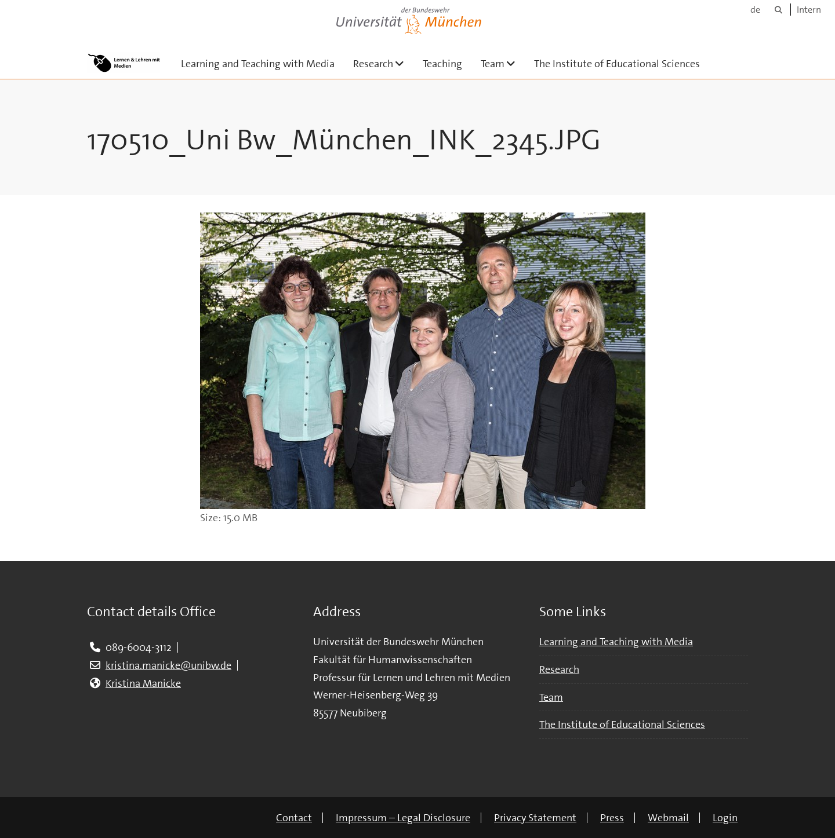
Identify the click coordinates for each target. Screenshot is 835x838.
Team (503, 63)
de (755, 9)
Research (383, 63)
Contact (294, 818)
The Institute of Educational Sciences (617, 64)
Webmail (668, 818)
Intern (809, 9)
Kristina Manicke (143, 683)
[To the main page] (123, 62)
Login (725, 818)
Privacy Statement (535, 818)
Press (612, 818)
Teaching (442, 64)
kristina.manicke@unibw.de (168, 665)
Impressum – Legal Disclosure (403, 818)
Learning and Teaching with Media (258, 64)
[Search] (778, 9)
